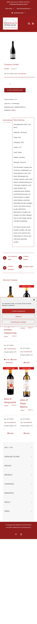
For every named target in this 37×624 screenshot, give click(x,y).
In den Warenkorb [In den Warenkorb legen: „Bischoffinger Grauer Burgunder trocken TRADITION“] (8, 361)
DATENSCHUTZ (26, 527)
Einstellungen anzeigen (18, 322)
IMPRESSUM (17, 527)
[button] (34, 300)
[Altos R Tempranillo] (10, 381)
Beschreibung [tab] (7, 120)
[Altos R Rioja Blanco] (26, 382)
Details (14, 359)
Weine (13, 110)
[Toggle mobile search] (29, 24)
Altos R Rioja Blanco (24, 403)
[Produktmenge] (10, 84)
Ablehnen (18, 316)
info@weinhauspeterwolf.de (18, 4)
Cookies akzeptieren (18, 311)
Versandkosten (22, 73)
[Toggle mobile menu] (33, 24)
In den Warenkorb (15, 90)
